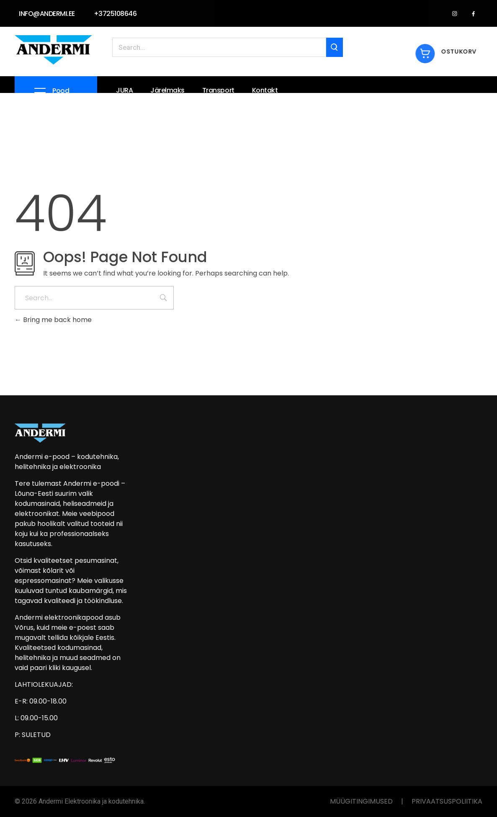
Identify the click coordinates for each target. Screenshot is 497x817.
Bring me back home (53, 320)
